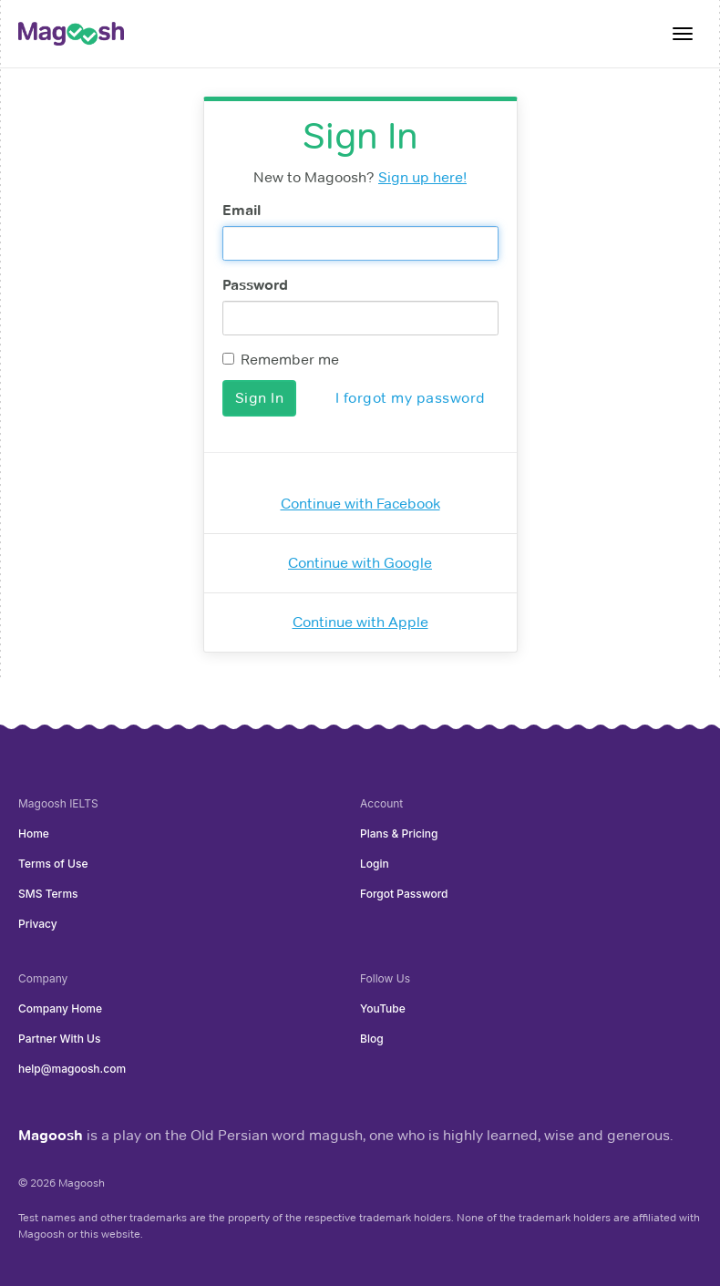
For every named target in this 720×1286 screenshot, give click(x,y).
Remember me (280, 359)
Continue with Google (360, 562)
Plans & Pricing (399, 833)
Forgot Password (403, 893)
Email (241, 210)
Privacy (37, 924)
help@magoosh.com (72, 1068)
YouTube (383, 1008)
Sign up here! (422, 177)
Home (33, 833)
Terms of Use (52, 863)
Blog (372, 1038)
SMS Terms (48, 893)
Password (255, 284)
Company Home (60, 1008)
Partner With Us (59, 1038)
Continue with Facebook (360, 503)
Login (374, 863)
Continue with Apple (360, 622)
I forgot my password (410, 397)
